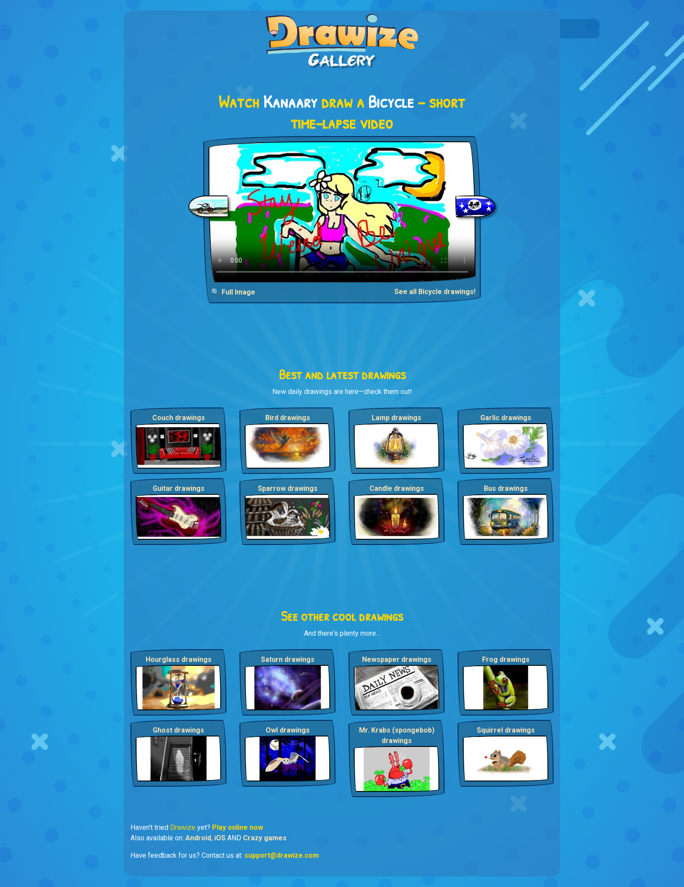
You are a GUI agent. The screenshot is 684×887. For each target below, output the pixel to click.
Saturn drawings (288, 659)
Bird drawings (287, 418)
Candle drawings (396, 488)
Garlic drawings (505, 418)
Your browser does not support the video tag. (342, 211)
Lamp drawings (396, 418)
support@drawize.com (281, 855)
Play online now (237, 827)
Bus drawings (506, 488)
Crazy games (265, 838)
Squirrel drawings (506, 730)
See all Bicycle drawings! (434, 292)
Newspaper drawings (396, 659)
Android (198, 838)
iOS (220, 838)
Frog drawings (506, 659)
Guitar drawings (179, 488)
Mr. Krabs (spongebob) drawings (396, 735)
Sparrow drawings (288, 488)
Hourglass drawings (179, 659)
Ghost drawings (178, 730)
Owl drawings (288, 730)
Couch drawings (178, 418)
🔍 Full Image (233, 292)
